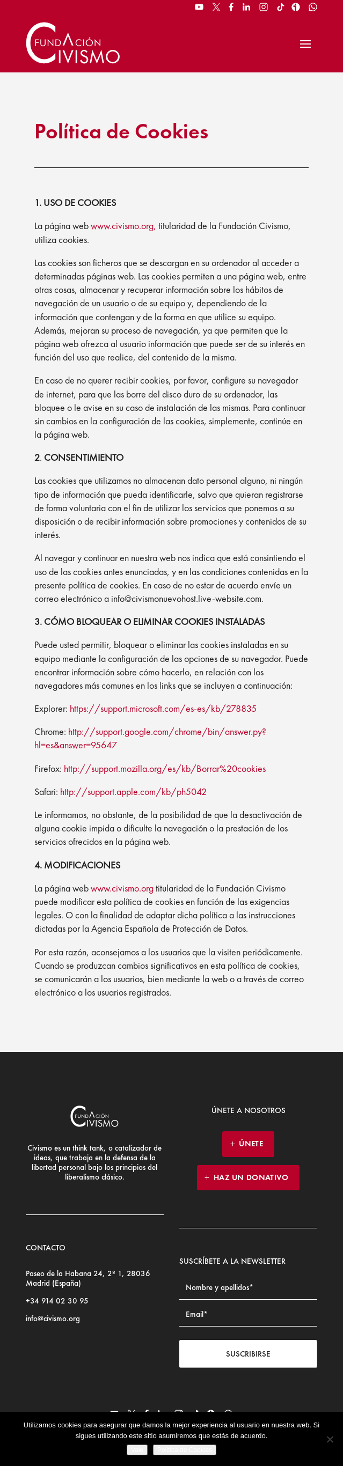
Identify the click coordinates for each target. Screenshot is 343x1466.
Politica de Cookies (184, 1450)
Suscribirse (248, 1354)
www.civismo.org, (124, 225)
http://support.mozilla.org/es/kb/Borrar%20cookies (165, 768)
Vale (137, 1450)
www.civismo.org (122, 888)
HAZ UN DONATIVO (251, 1177)
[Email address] (248, 1314)
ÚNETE (251, 1143)
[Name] (248, 1288)
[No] (329, 1439)
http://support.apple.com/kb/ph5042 (133, 791)
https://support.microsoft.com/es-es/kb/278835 (163, 708)
